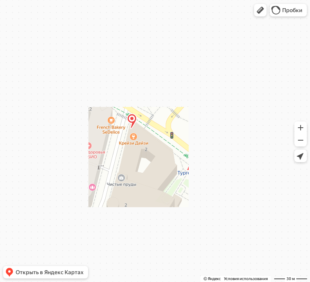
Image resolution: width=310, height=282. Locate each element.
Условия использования (246, 279)
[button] (260, 10)
